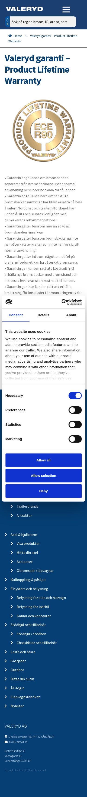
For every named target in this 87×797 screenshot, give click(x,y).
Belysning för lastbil (33, 606)
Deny (43, 491)
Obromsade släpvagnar (35, 570)
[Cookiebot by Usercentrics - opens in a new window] (62, 302)
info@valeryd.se (17, 742)
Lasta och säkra (23, 651)
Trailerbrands (27, 506)
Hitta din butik (22, 679)
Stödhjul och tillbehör (28, 624)
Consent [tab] (16, 315)
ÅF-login (17, 688)
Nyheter (17, 706)
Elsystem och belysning (29, 588)
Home (18, 36)
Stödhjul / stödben (31, 633)
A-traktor (24, 515)
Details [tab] (43, 315)
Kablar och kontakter (34, 615)
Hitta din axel (27, 552)
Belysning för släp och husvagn (41, 597)
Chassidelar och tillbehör (37, 642)
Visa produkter (28, 543)
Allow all (43, 460)
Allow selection (43, 476)
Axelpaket (25, 561)
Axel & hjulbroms (24, 534)
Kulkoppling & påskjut (28, 579)
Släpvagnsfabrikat (25, 696)
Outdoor (17, 669)
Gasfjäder (18, 661)
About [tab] (71, 315)
